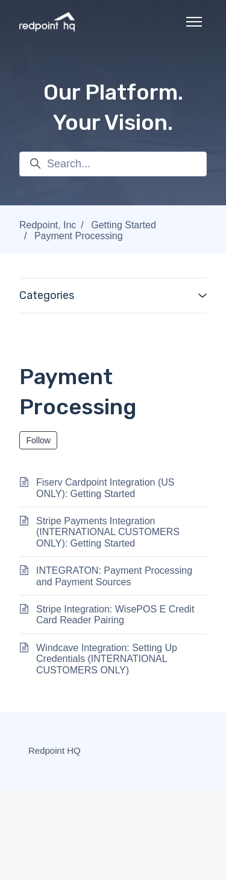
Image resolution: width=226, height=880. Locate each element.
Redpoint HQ (54, 750)
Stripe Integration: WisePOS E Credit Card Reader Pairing (115, 614)
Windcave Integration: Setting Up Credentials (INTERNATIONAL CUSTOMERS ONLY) (106, 659)
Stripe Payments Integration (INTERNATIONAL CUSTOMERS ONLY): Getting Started (108, 532)
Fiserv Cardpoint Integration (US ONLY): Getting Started (105, 487)
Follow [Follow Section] (39, 440)
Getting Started (123, 225)
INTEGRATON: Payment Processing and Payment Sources (114, 575)
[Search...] (113, 164)
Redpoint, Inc (47, 225)
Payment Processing (78, 236)
